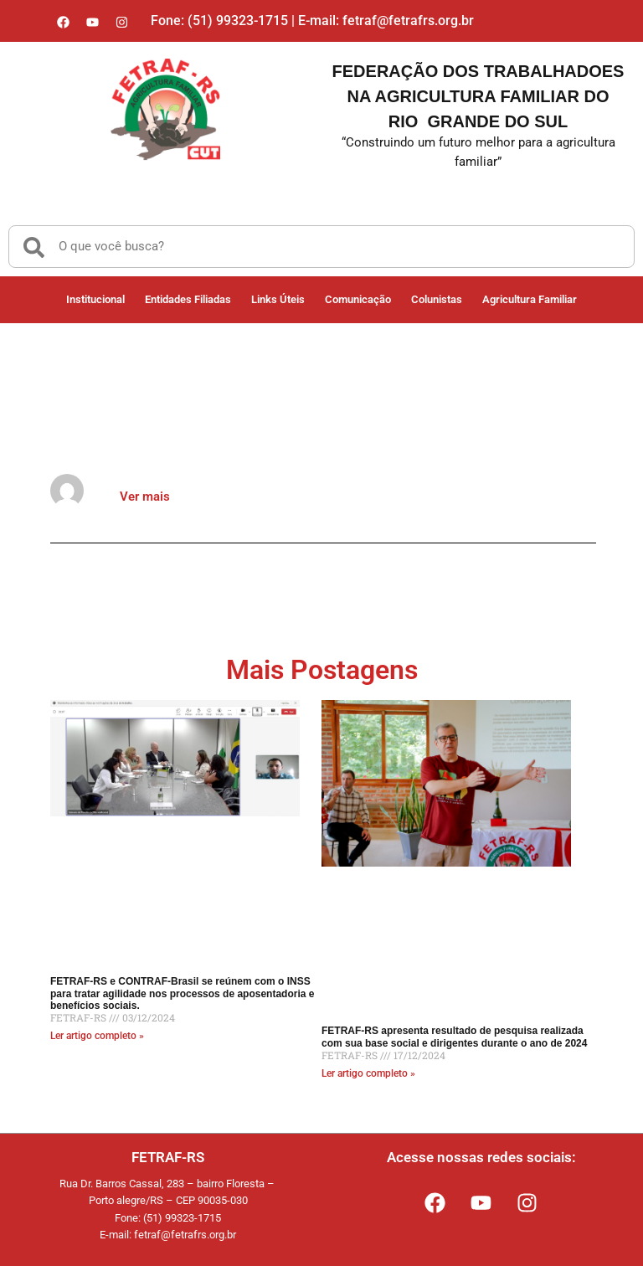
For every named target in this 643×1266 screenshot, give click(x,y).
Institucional (95, 299)
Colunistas (436, 299)
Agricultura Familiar (529, 299)
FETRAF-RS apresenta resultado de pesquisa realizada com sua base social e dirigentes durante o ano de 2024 (454, 1036)
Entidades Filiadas (188, 299)
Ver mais (145, 496)
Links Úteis (278, 299)
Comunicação (358, 299)
